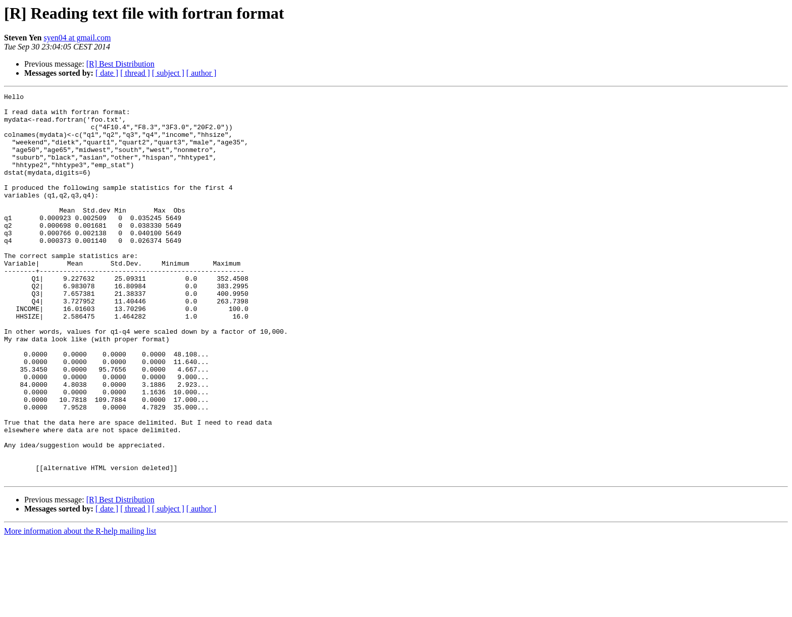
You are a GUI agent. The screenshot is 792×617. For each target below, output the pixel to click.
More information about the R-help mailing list (80, 608)
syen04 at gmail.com (77, 37)
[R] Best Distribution (120, 64)
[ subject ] (168, 73)
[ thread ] (135, 73)
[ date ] (106, 73)
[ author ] (201, 73)
